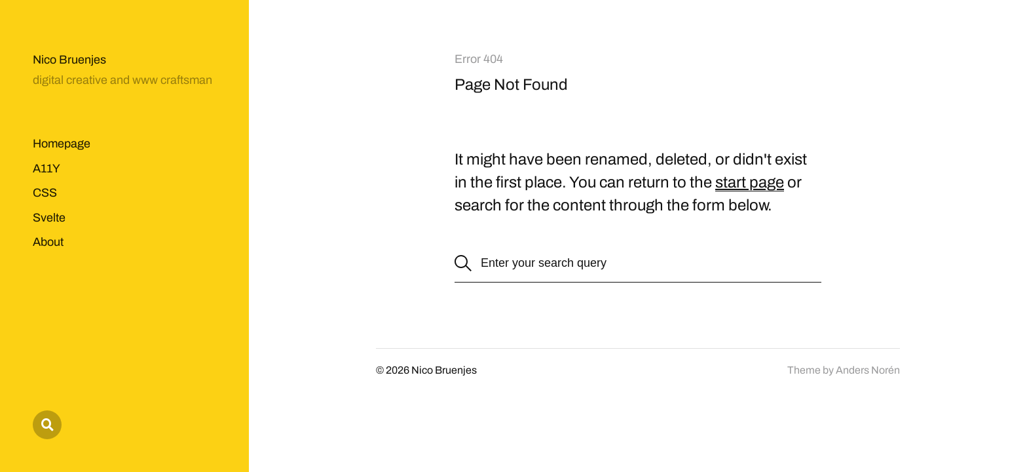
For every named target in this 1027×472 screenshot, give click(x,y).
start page (749, 182)
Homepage (61, 143)
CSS (45, 192)
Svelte (49, 217)
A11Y (46, 168)
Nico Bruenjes (69, 59)
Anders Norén (868, 370)
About (48, 241)
